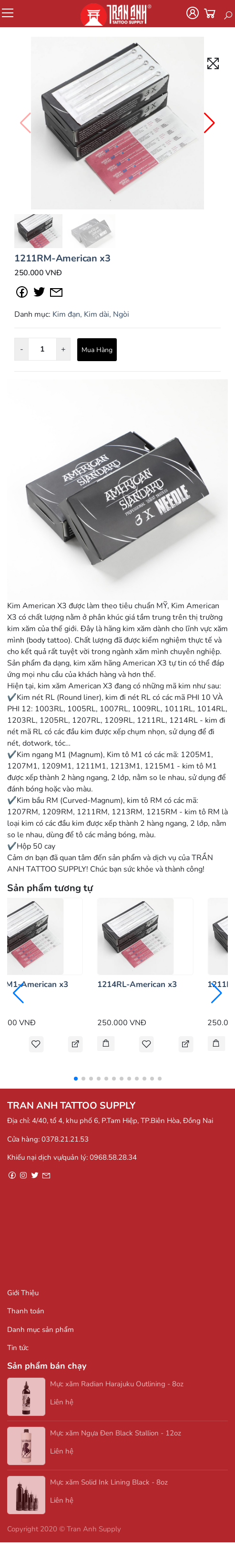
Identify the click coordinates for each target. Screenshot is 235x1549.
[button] (209, 123)
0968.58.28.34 (113, 1157)
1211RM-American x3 (62, 258)
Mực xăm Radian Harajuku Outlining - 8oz (117, 1386)
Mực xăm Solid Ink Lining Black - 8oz (109, 1484)
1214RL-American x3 (137, 984)
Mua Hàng (97, 349)
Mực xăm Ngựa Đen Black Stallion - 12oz (115, 1435)
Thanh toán (25, 1311)
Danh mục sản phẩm (40, 1329)
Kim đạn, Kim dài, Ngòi (90, 314)
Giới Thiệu (23, 1293)
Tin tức (18, 1347)
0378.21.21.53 (65, 1139)
